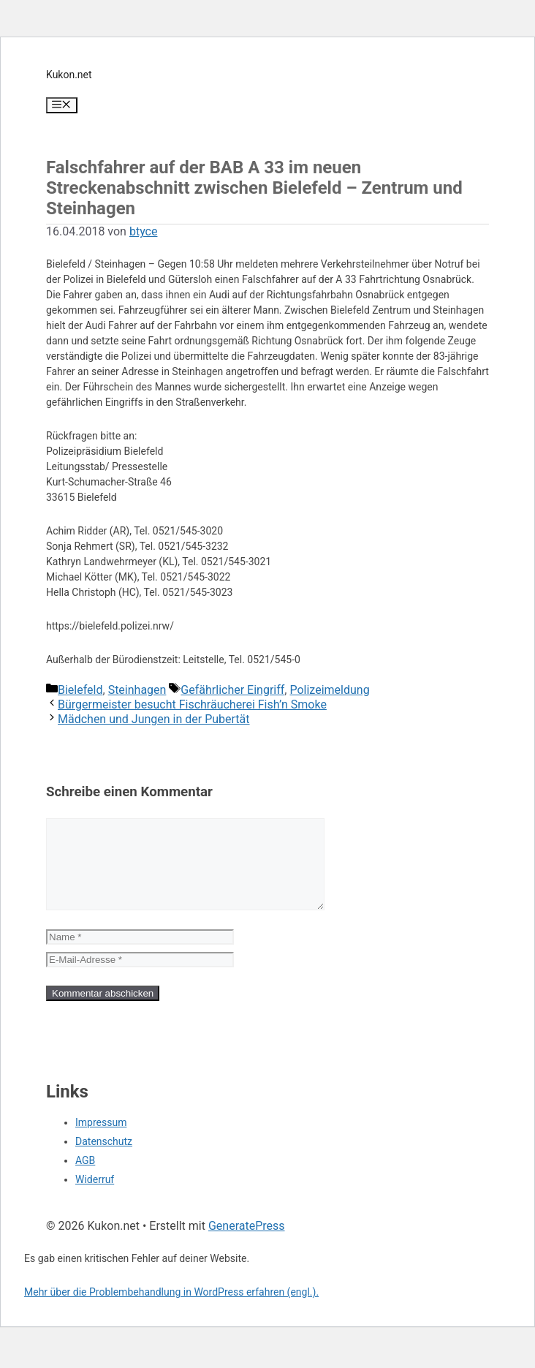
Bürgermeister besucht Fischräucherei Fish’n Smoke (192, 704)
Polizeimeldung (329, 690)
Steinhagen (137, 690)
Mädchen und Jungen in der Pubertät (154, 719)
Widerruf (94, 1197)
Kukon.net (69, 74)
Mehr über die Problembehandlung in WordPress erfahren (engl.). (171, 1309)
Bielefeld (80, 690)
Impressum (100, 1140)
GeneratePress (246, 1243)
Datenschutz (103, 1159)
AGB (85, 1178)
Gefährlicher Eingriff (232, 690)
